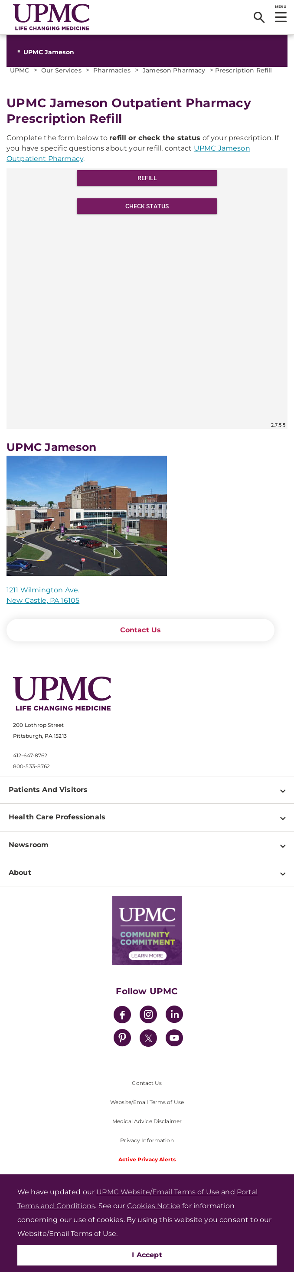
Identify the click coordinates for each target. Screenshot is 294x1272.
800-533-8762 (31, 766)
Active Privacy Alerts (147, 1159)
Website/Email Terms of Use (147, 1102)
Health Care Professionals (57, 817)
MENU (280, 6)
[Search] (259, 17)
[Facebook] (122, 1015)
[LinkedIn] (174, 1015)
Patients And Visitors (48, 790)
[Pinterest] (122, 1039)
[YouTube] (174, 1039)
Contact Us (140, 630)
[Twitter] (148, 1038)
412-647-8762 (30, 755)
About (20, 872)
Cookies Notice (153, 1206)
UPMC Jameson (48, 52)
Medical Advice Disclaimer (147, 1121)
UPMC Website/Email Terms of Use (157, 1192)
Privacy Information (146, 1140)
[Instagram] (148, 1015)
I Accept (147, 1255)
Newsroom (29, 845)
